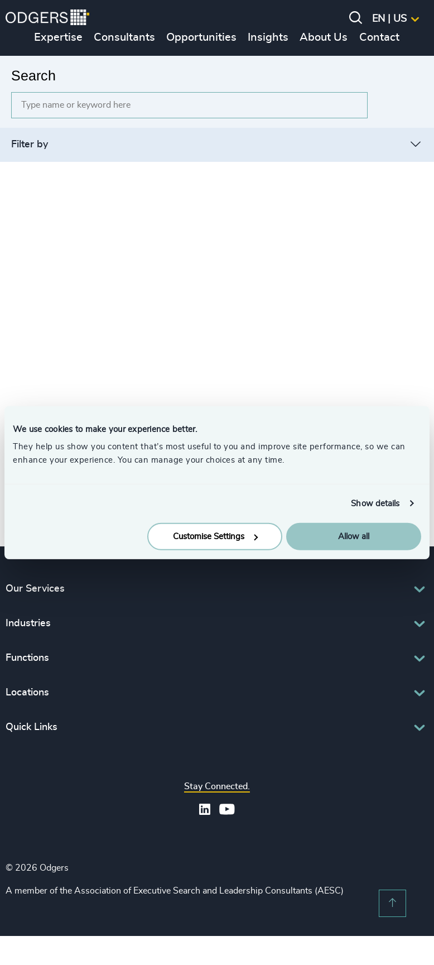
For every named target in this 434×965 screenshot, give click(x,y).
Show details (375, 503)
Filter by (29, 145)
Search (33, 75)
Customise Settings (215, 536)
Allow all (353, 536)
